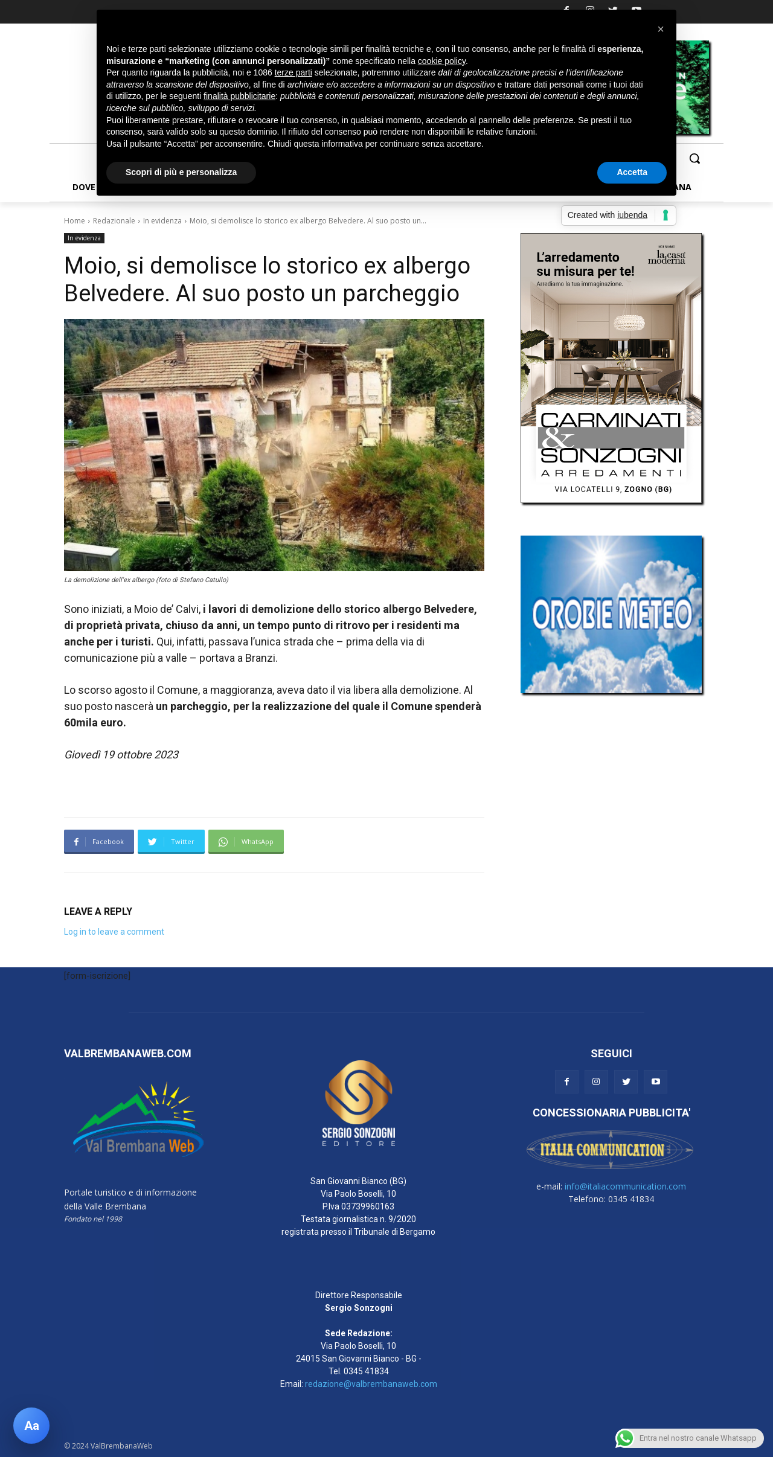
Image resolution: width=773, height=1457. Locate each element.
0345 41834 (366, 1371)
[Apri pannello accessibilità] (31, 1425)
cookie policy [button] (442, 61)
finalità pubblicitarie (239, 96)
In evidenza (162, 221)
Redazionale (114, 221)
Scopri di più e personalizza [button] (181, 172)
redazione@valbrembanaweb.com (371, 1384)
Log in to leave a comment (114, 932)
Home (74, 221)
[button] (694, 158)
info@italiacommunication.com (625, 1186)
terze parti (293, 72)
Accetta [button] (632, 172)
